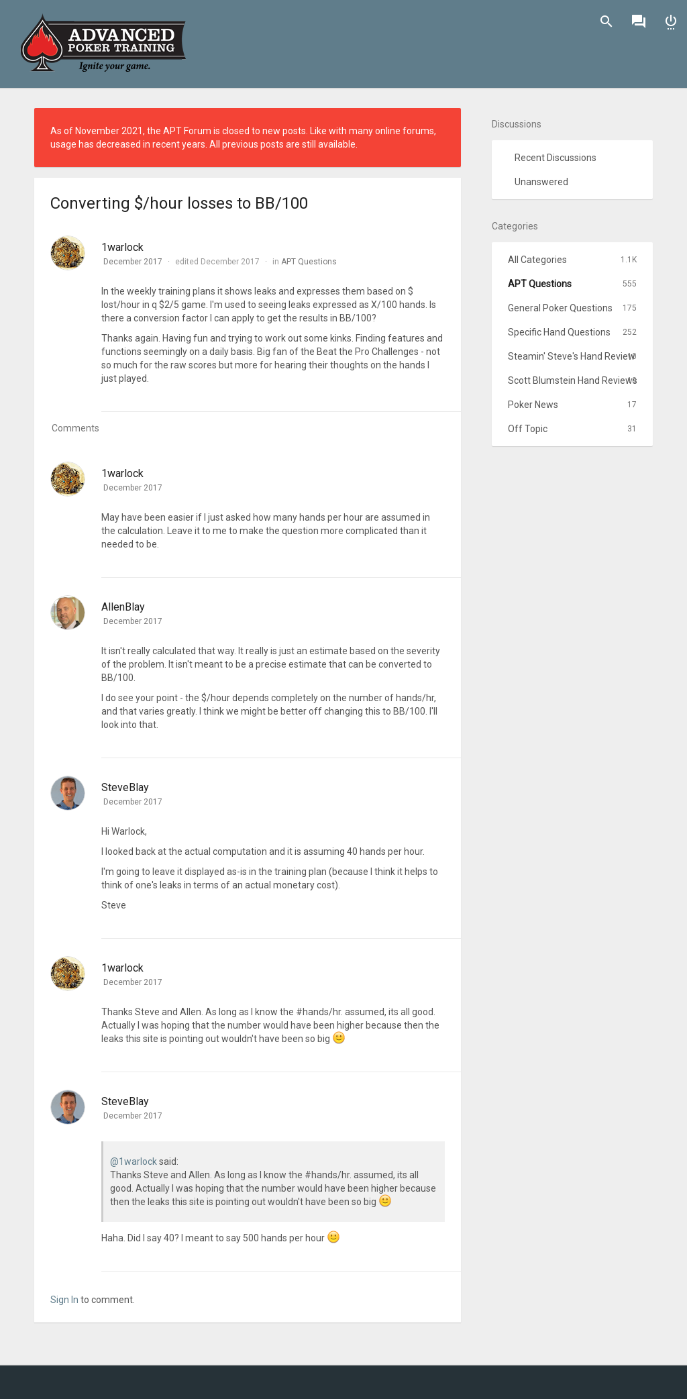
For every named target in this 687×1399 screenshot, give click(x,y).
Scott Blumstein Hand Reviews (572, 380)
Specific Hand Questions (572, 332)
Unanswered (541, 181)
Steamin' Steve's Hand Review (572, 356)
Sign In (671, 21)
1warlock (122, 247)
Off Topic (572, 428)
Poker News (572, 404)
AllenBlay (123, 607)
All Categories (572, 259)
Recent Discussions (555, 157)
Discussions (639, 21)
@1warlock (133, 1161)
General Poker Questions (572, 308)
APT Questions (309, 261)
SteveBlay (125, 787)
